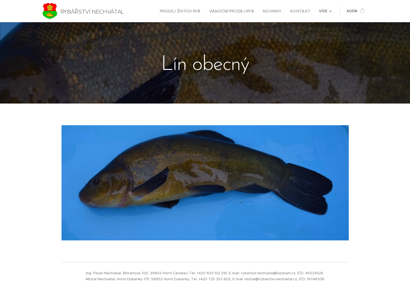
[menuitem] (190, 11)
